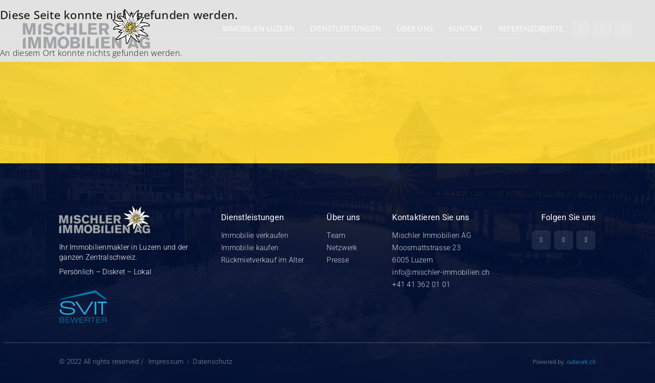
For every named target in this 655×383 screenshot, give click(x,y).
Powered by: (564, 361)
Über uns (415, 29)
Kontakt (466, 29)
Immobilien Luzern (258, 29)
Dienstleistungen (345, 29)
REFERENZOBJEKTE (531, 29)
